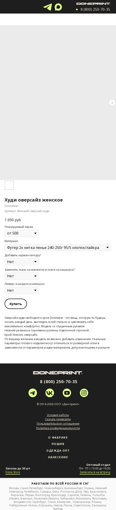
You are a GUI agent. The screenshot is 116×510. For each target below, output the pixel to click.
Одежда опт (58, 451)
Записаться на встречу (95, 472)
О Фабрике (58, 437)
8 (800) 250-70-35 (58, 381)
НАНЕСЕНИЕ (58, 457)
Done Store (12, 472)
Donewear (56, 318)
